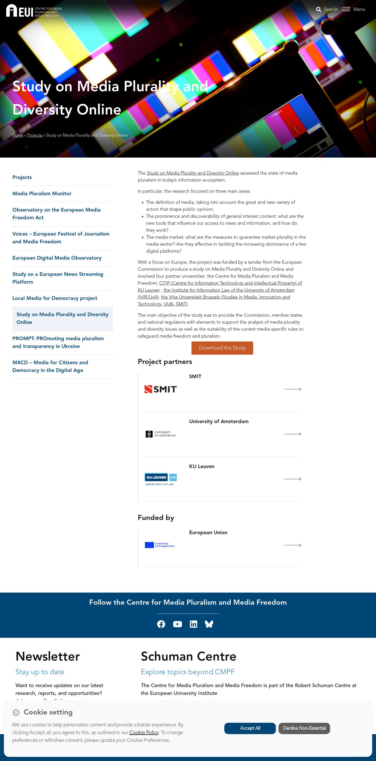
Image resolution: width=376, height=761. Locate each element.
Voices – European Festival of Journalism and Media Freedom (60, 238)
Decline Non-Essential (304, 728)
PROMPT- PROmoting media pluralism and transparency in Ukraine (58, 342)
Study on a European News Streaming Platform (57, 278)
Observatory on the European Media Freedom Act (56, 214)
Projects (34, 136)
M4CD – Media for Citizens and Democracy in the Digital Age (50, 366)
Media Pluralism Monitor (41, 194)
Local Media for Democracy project (54, 298)
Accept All (250, 728)
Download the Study (222, 348)
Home (17, 136)
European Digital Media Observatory (56, 258)
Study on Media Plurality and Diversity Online (62, 318)
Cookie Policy (143, 732)
